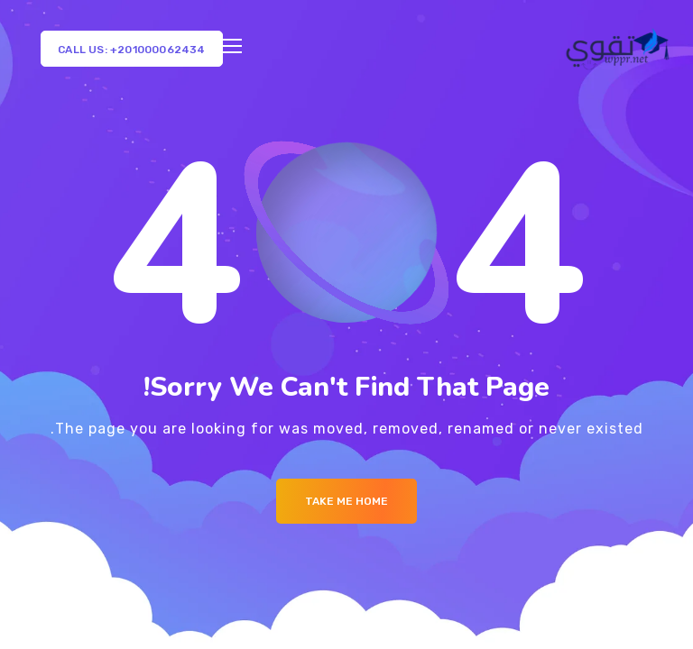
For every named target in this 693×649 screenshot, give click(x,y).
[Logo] (619, 48)
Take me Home (346, 501)
